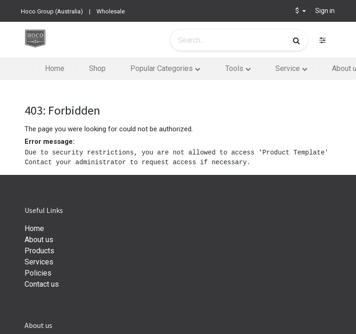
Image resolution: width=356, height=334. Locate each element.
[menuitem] (54, 68)
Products (39, 250)
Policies (38, 273)
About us (39, 239)
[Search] (296, 40)
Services (39, 261)
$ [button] (297, 10)
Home (34, 228)
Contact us (42, 284)
